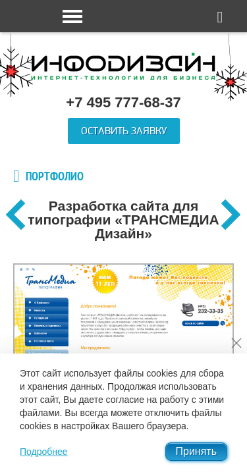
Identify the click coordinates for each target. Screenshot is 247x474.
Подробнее (44, 451)
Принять (196, 451)
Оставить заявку (124, 131)
